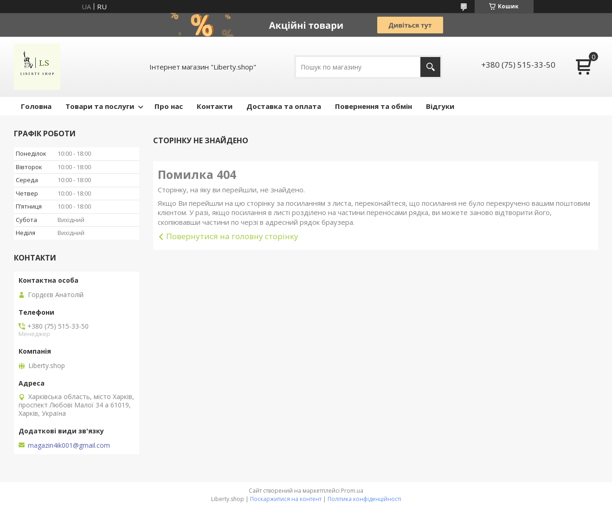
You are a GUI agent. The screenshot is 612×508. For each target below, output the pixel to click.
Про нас (169, 106)
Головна (36, 106)
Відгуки (440, 106)
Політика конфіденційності (364, 499)
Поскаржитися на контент (286, 499)
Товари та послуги (99, 106)
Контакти (214, 106)
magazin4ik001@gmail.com (69, 445)
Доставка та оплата (283, 106)
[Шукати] (430, 67)
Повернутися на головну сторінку (232, 236)
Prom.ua (352, 491)
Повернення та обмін (373, 106)
